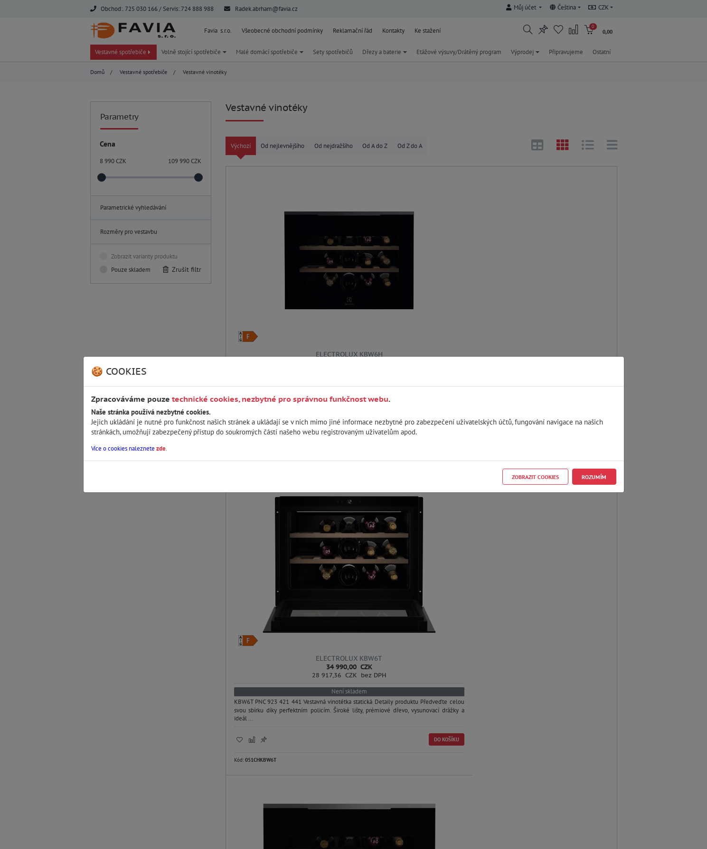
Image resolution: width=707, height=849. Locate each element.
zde (161, 448)
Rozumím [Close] (594, 476)
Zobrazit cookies (535, 476)
